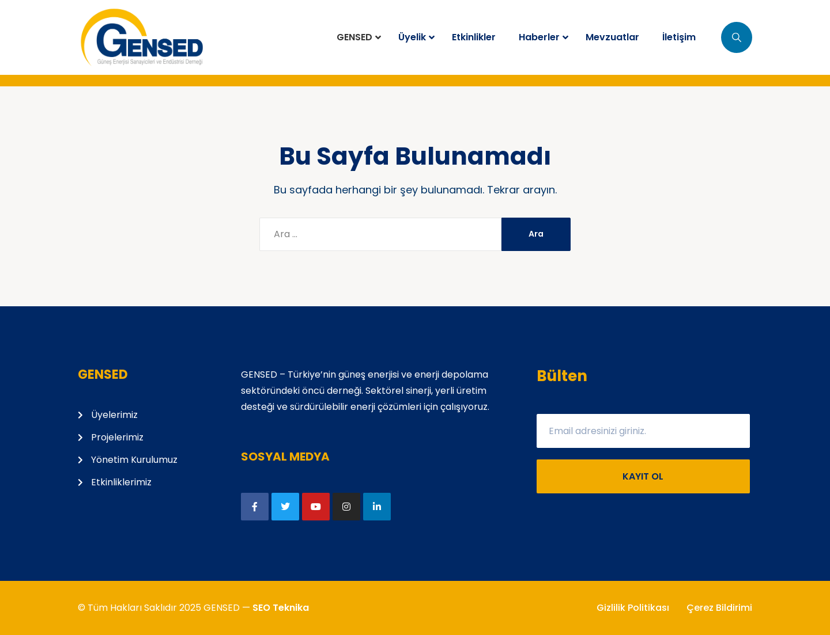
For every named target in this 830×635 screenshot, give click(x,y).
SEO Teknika (280, 607)
